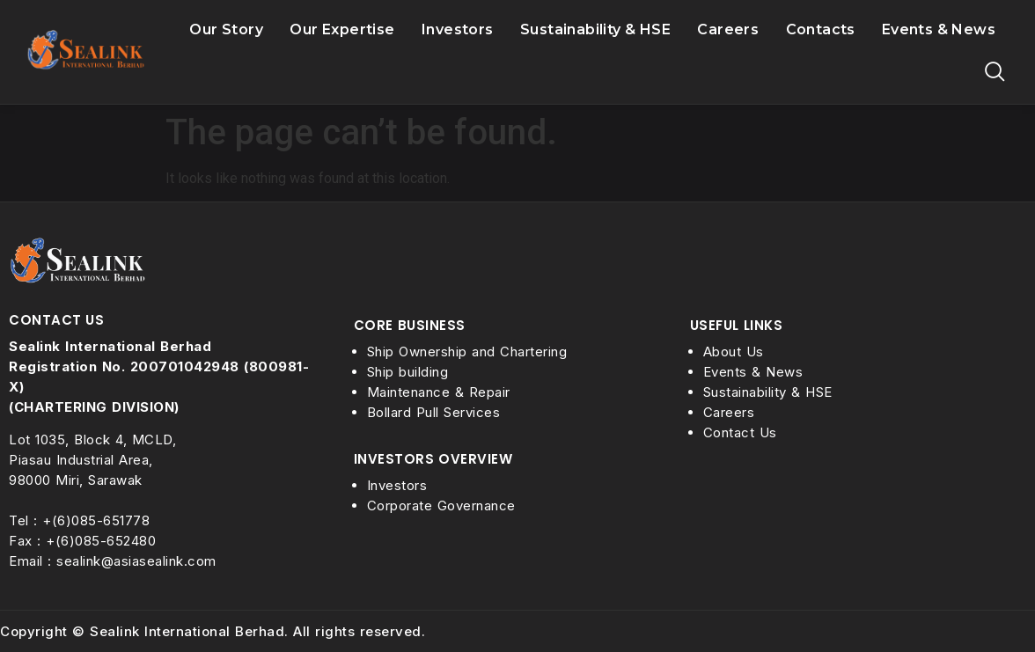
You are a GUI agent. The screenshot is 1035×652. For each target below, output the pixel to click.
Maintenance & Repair (438, 392)
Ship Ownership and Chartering (467, 351)
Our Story (226, 30)
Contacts (820, 29)
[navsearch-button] (995, 73)
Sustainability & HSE (595, 30)
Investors (458, 30)
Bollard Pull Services (434, 412)
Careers (728, 30)
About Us (733, 351)
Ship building (408, 371)
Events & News (938, 29)
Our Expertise (342, 30)
